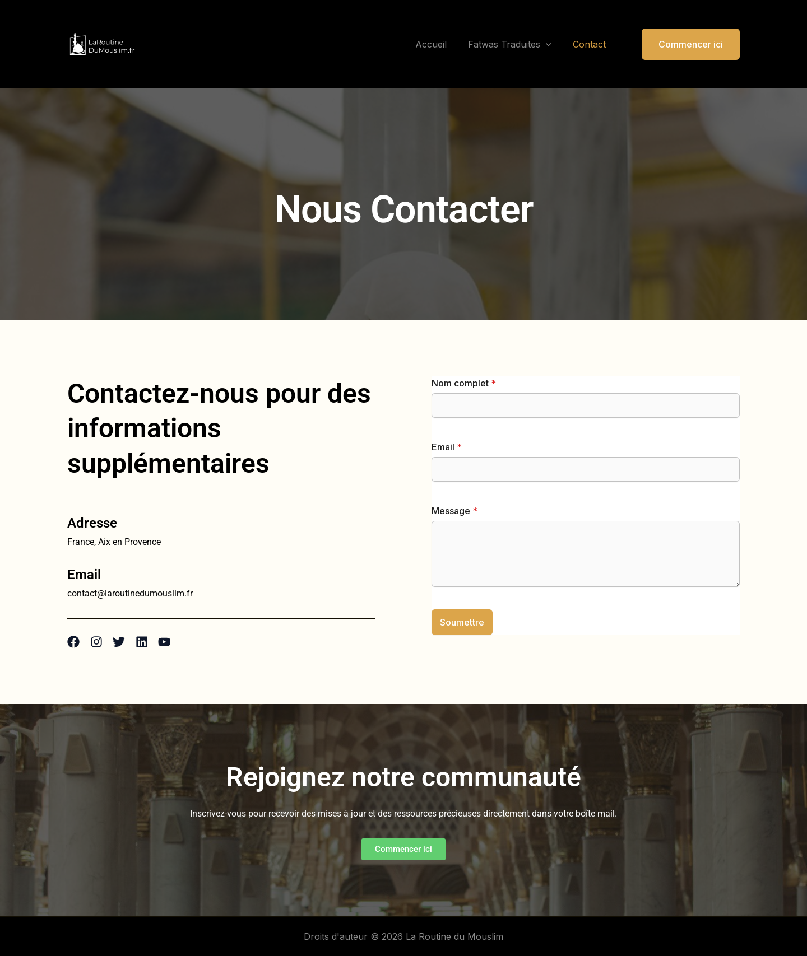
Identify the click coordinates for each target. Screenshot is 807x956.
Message (454, 510)
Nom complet (464, 383)
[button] (684, 44)
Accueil (439, 44)
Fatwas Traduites (514, 44)
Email (447, 447)
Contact (590, 44)
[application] (550, 44)
